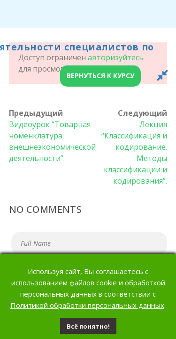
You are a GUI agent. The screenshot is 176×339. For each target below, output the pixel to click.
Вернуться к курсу (100, 75)
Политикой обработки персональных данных (87, 305)
